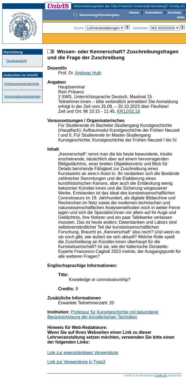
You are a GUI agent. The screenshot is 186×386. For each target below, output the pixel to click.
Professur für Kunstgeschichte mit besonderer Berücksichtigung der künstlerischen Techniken (103, 314)
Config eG (161, 375)
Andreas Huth (88, 73)
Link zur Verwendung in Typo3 (76, 361)
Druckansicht (16, 61)
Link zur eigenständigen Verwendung (82, 352)
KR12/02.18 (128, 111)
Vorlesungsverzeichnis (21, 84)
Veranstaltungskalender (22, 96)
